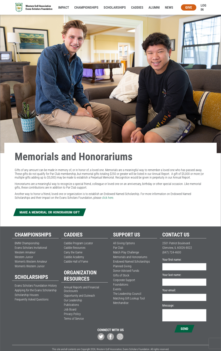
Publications (71, 305)
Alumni (154, 7)
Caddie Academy (74, 257)
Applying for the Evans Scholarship (36, 290)
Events (117, 289)
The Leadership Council (127, 293)
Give (188, 7)
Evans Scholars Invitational (31, 247)
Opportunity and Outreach (79, 295)
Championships (86, 7)
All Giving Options (124, 243)
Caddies (137, 7)
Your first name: (171, 259)
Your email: (169, 290)
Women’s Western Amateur (31, 261)
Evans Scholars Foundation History (36, 285)
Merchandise (120, 303)
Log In (203, 7)
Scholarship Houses (27, 295)
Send (184, 329)
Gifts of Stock (121, 275)
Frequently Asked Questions (32, 299)
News (169, 7)
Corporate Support (124, 280)
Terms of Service (74, 318)
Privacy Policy (72, 314)
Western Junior (24, 257)
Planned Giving (122, 266)
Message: (168, 305)
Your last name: (171, 275)
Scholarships (115, 7)
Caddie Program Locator (78, 243)
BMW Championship (27, 243)
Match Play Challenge (126, 252)
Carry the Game (73, 252)
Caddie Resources (74, 247)
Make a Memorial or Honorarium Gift (50, 212)
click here (107, 197)
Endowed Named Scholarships (131, 261)
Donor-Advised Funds (126, 270)
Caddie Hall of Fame (76, 261)
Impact (63, 7)
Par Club (118, 247)
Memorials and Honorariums (130, 257)
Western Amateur (25, 252)
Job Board (70, 309)
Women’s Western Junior (30, 266)
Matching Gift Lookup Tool (129, 298)
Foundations (120, 284)
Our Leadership (73, 300)
